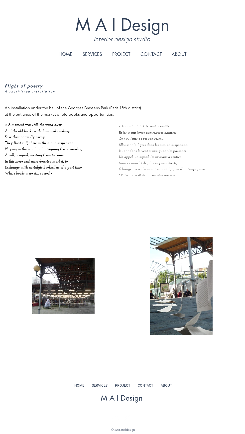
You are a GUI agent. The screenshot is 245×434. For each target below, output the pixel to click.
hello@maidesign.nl (121, 404)
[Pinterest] (128, 419)
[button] (92, 54)
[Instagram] (115, 419)
